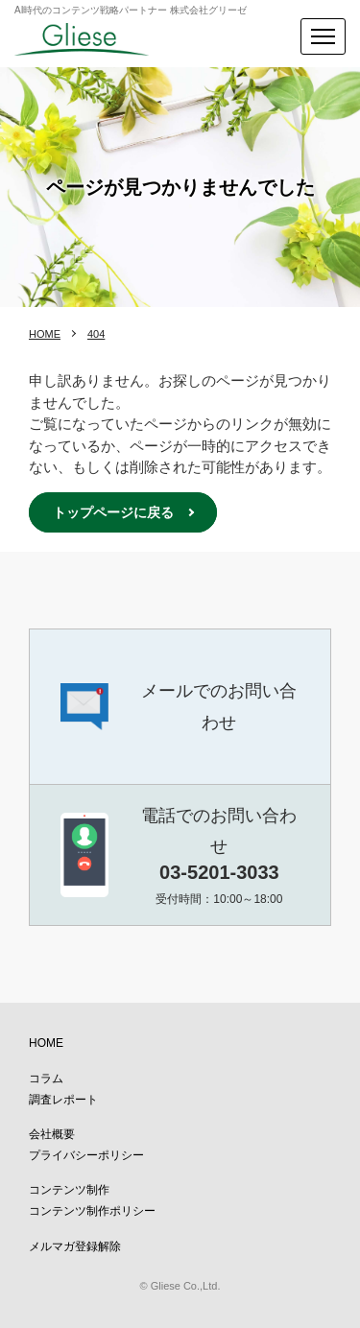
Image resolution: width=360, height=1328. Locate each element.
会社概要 (52, 1134)
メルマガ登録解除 (75, 1246)
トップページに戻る (113, 512)
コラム (46, 1078)
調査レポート (63, 1099)
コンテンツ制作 (69, 1190)
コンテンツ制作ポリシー (92, 1211)
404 (96, 334)
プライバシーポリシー (86, 1155)
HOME (44, 334)
